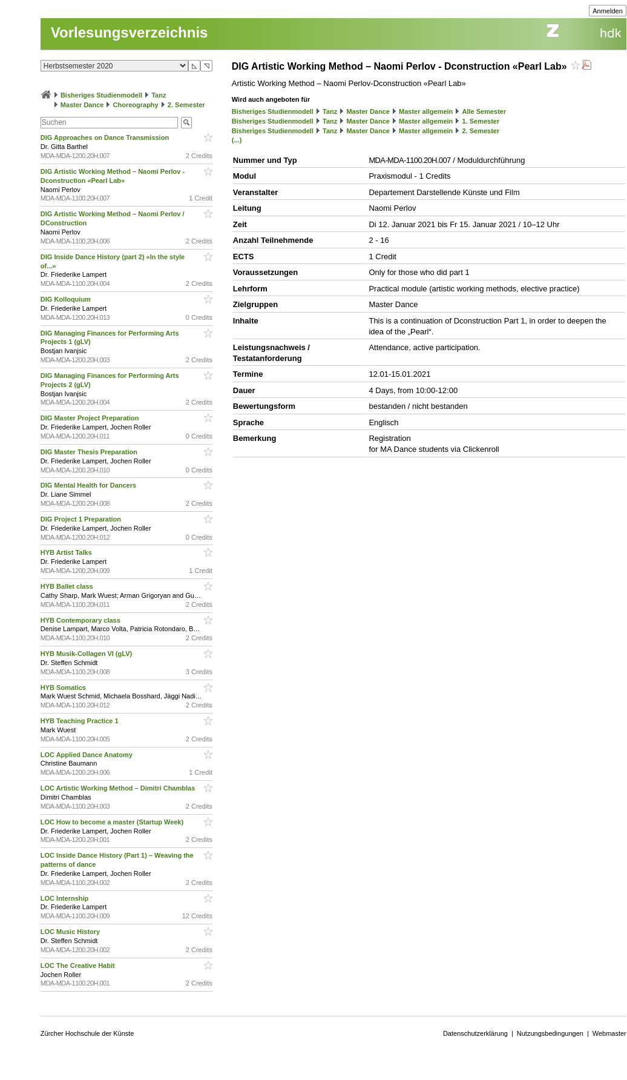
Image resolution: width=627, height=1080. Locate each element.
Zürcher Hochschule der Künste (87, 1033)
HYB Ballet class (68, 586)
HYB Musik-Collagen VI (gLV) (87, 653)
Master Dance (82, 104)
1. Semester (480, 121)
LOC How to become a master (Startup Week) (113, 822)
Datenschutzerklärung (475, 1033)
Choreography (136, 104)
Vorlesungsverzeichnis (129, 32)
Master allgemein (426, 111)
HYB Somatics (64, 687)
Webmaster (609, 1033)
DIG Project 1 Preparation (82, 519)
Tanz (158, 95)
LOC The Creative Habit (79, 965)
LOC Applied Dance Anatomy (87, 754)
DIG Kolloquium (67, 299)
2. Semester (186, 104)
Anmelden (608, 11)
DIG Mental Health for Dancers (89, 485)
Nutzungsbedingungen (550, 1033)
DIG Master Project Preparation (91, 418)
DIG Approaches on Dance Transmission (106, 137)
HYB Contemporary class (81, 620)
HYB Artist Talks (67, 552)
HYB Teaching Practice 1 (80, 720)
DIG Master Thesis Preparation (90, 452)
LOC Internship (66, 898)
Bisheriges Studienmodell (101, 95)
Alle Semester (484, 111)
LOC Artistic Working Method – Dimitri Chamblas (119, 788)
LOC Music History (71, 931)
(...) (237, 140)
